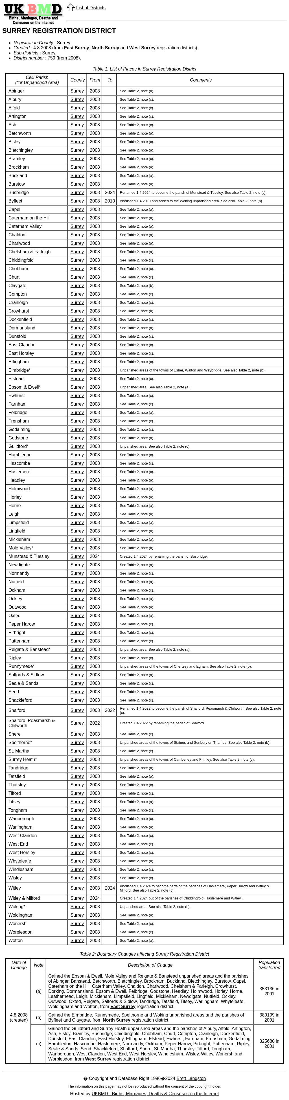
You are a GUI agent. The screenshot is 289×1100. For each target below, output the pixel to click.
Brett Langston (191, 1078)
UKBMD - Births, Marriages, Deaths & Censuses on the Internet (155, 1093)
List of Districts (91, 7)
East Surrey (76, 47)
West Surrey (142, 47)
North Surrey (105, 47)
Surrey (77, 91)
